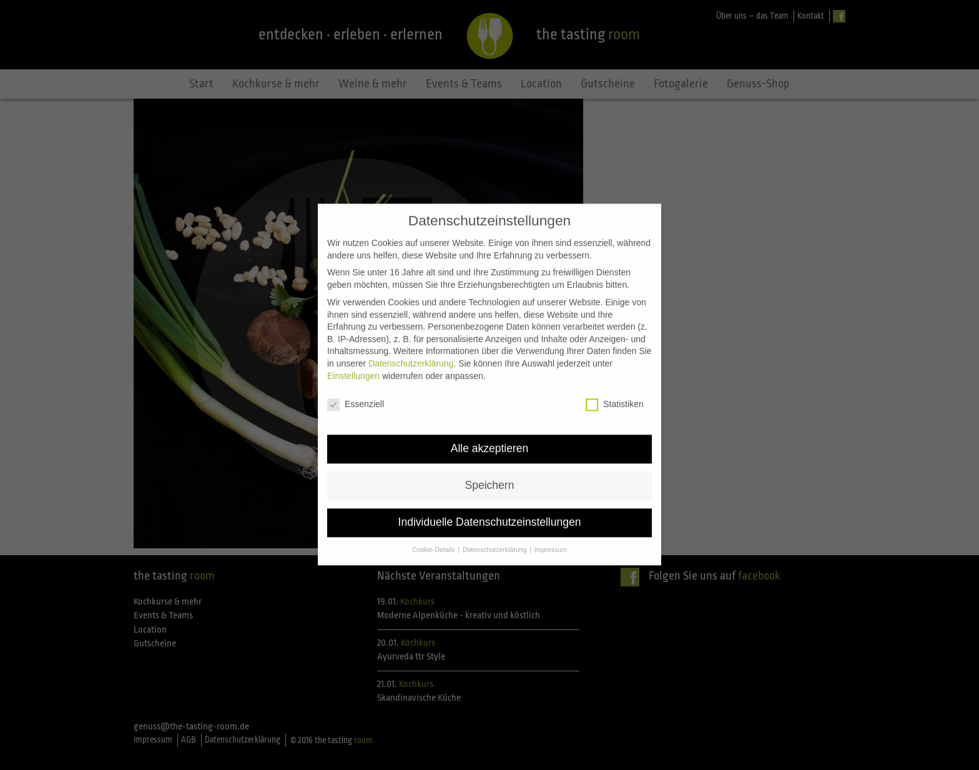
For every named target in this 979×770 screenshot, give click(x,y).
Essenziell (355, 395)
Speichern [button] (489, 476)
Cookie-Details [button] (434, 539)
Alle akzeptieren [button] (490, 439)
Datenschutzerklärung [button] (495, 539)
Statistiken (615, 395)
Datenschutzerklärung (410, 353)
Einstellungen (353, 366)
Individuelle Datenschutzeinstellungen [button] (489, 512)
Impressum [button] (550, 539)
